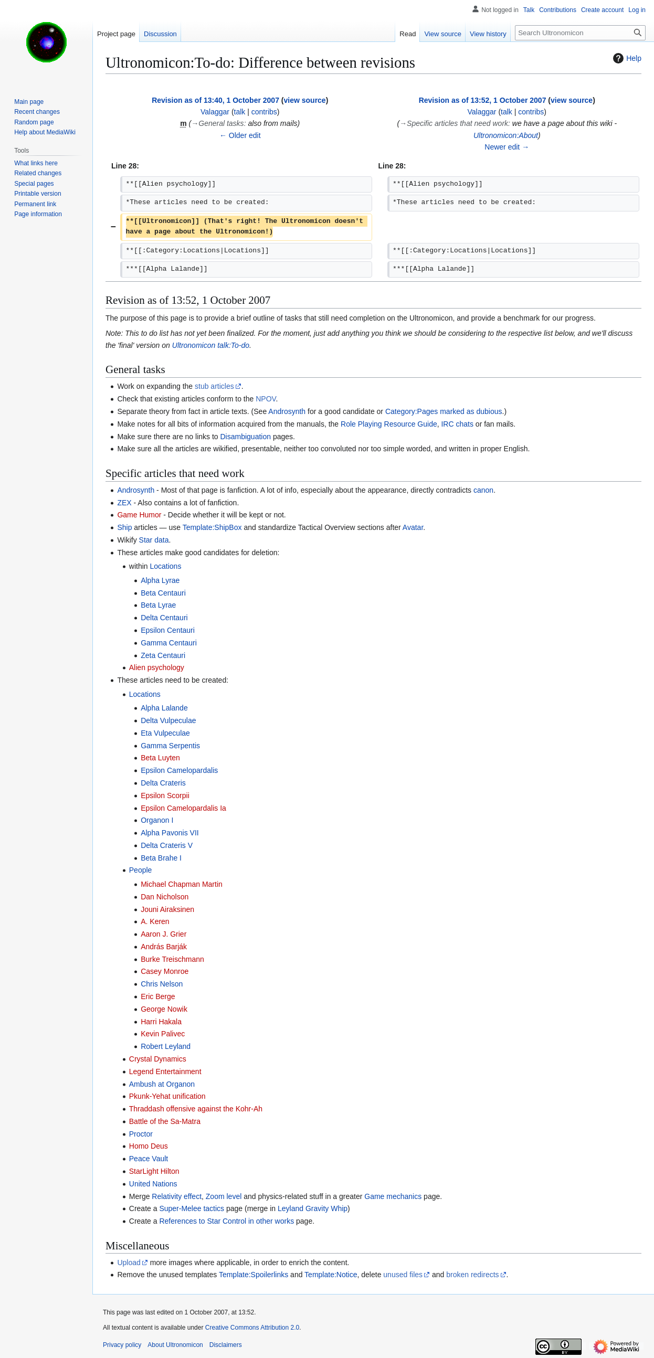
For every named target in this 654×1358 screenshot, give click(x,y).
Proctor (141, 1134)
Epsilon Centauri (168, 630)
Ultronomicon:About (505, 135)
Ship (124, 527)
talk (240, 112)
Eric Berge (158, 996)
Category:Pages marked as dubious (443, 411)
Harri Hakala (161, 1021)
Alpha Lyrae (160, 580)
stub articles (214, 386)
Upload (128, 1262)
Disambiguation (245, 436)
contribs (264, 112)
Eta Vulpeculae (165, 733)
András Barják (164, 946)
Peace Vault (148, 1158)
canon (483, 490)
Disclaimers (225, 1345)
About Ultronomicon (175, 1345)
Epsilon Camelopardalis (179, 770)
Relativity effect (177, 1196)
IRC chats (457, 424)
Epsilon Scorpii (165, 795)
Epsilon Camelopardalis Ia (183, 808)
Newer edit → (506, 147)
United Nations (153, 1184)
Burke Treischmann (172, 959)
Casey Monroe (164, 971)
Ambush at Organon (162, 1084)
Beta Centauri (163, 593)
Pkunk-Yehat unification (167, 1096)
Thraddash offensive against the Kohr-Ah (195, 1109)
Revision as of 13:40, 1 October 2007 (215, 100)
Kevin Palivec (163, 1034)
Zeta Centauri (163, 655)
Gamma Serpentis (170, 745)
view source (305, 100)
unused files (403, 1274)
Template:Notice (330, 1274)
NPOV (266, 399)
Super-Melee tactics (191, 1208)
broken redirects (472, 1274)
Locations (165, 566)
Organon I (157, 820)
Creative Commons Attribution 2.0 (252, 1327)
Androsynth (286, 411)
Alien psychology (156, 667)
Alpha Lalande (164, 708)
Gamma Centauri (169, 643)
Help (625, 58)
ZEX (124, 502)
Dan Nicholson (164, 897)
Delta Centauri (164, 617)
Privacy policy (122, 1345)
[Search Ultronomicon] (580, 32)
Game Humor (139, 515)
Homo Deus (148, 1146)
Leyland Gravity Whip (312, 1208)
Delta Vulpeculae (168, 720)
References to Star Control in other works (226, 1221)
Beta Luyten (160, 758)
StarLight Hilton (154, 1171)
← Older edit (240, 135)
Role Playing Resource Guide (389, 424)
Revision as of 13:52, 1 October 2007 (482, 100)
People (140, 870)
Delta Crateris (163, 783)
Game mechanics (392, 1196)
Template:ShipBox (212, 527)
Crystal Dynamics (157, 1059)
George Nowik (164, 1009)
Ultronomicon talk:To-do (210, 345)
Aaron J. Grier (163, 934)
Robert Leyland (166, 1046)
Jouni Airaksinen (167, 909)
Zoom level (223, 1196)
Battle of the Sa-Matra (165, 1121)
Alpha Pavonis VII (170, 833)
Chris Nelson (162, 984)
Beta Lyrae (158, 605)
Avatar (413, 527)
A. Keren (155, 921)
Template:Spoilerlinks (253, 1274)
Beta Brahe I (161, 858)
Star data (154, 540)
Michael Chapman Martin (182, 884)
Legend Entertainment (165, 1071)
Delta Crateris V (167, 845)
